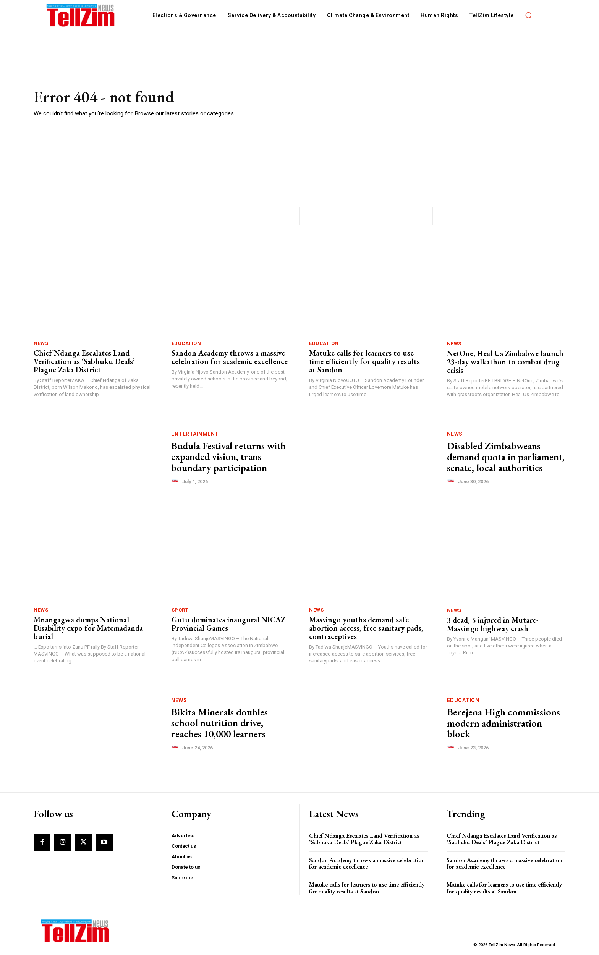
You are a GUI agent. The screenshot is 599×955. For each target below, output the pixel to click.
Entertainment (195, 434)
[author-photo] (176, 481)
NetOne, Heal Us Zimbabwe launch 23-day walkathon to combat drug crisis (505, 361)
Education (186, 343)
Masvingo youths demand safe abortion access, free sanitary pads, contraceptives (366, 628)
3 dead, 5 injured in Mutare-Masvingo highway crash (493, 624)
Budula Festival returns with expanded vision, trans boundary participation (228, 456)
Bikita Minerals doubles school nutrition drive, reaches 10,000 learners (219, 723)
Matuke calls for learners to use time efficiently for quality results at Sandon (364, 361)
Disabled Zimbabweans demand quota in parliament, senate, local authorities (506, 456)
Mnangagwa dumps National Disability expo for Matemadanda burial (88, 628)
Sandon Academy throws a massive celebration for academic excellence (230, 357)
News (41, 343)
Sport (180, 609)
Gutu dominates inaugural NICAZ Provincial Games (228, 624)
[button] (528, 15)
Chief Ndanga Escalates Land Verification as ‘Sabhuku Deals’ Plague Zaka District (84, 361)
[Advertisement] (410, 103)
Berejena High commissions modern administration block (503, 723)
